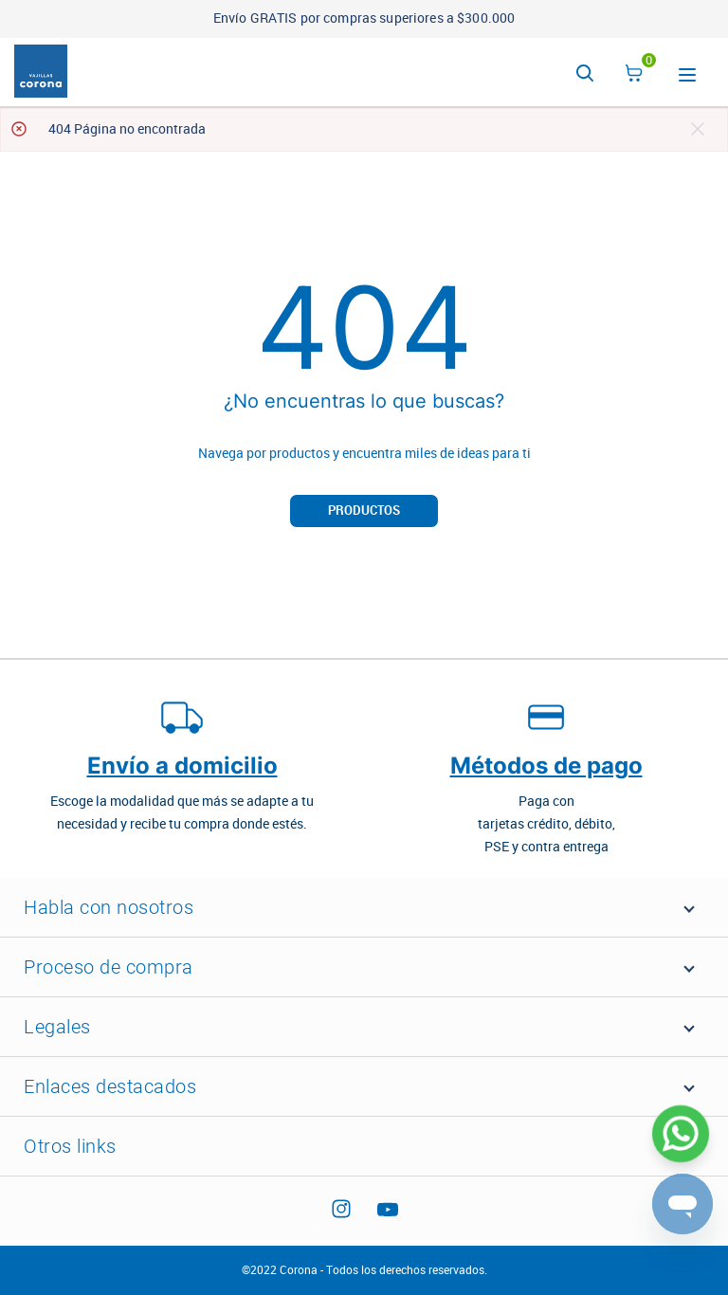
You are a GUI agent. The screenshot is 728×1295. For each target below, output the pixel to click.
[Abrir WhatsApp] (680, 1133)
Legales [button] (57, 1026)
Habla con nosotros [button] (108, 907)
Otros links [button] (70, 1146)
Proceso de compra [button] (108, 967)
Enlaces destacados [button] (110, 1086)
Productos (364, 510)
